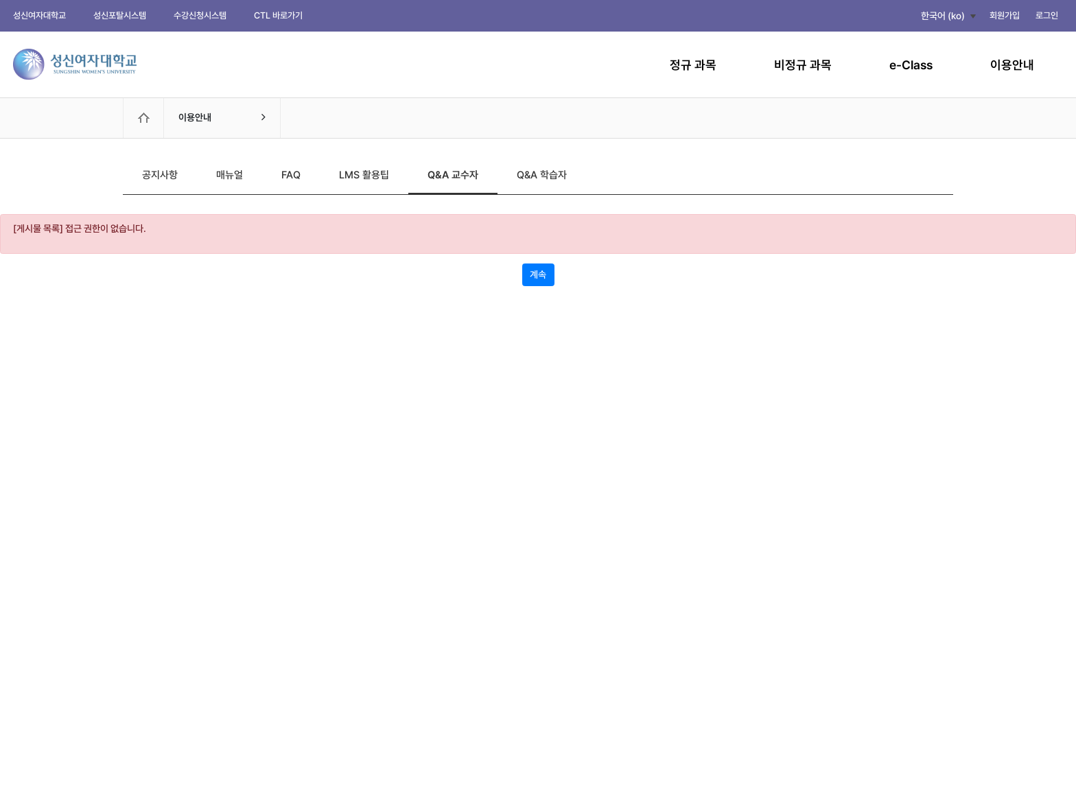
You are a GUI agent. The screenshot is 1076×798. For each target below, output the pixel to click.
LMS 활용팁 (364, 175)
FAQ (291, 175)
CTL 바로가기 (278, 15)
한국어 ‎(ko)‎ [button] (943, 15)
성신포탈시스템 (119, 15)
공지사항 (160, 175)
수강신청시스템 (200, 15)
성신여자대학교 (39, 15)
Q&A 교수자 (453, 175)
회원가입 (1005, 15)
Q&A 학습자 (542, 175)
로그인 (1047, 15)
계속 (538, 274)
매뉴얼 (229, 175)
